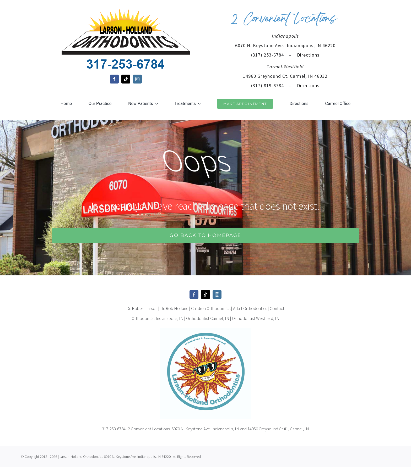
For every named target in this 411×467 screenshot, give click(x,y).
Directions (308, 55)
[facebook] (114, 79)
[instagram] (137, 79)
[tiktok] (125, 79)
